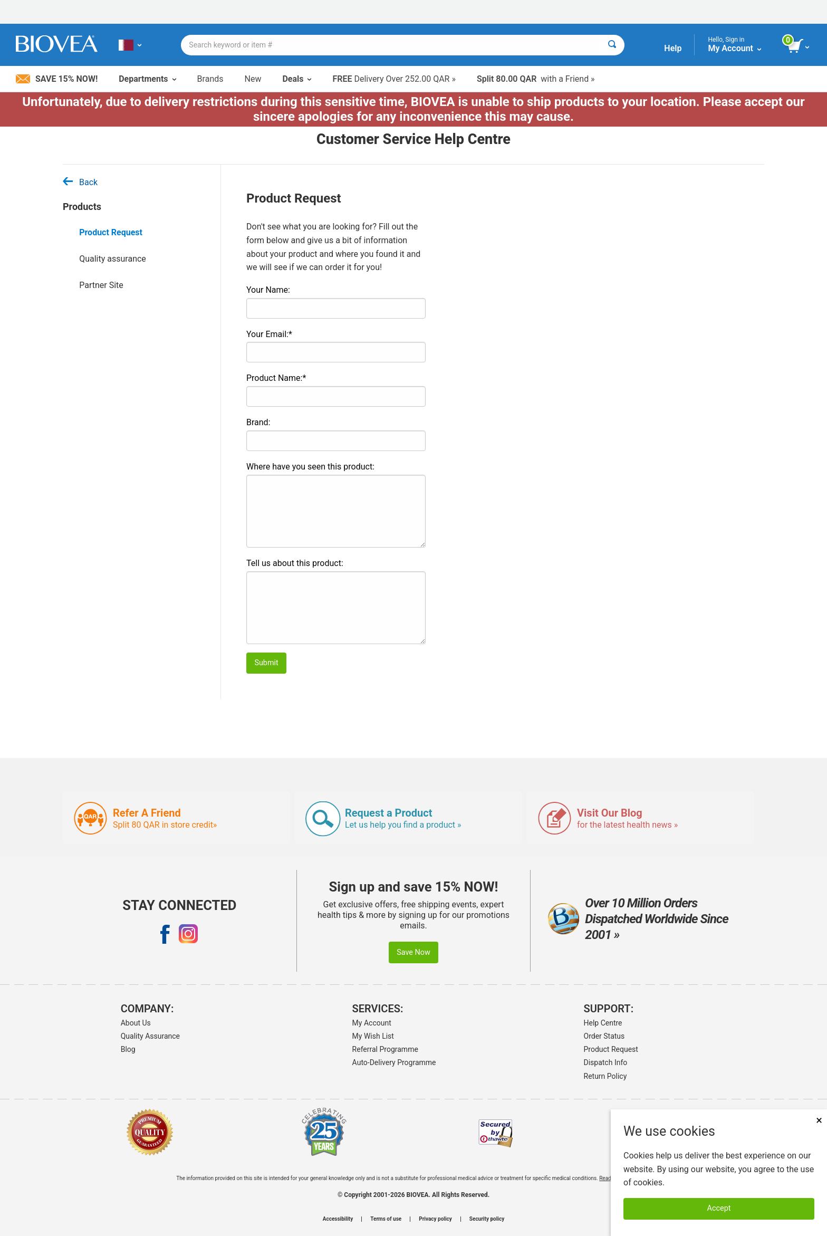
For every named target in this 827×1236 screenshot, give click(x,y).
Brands (210, 79)
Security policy (486, 1219)
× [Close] (819, 1120)
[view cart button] (799, 46)
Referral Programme (385, 1049)
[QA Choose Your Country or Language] (130, 45)
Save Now (413, 952)
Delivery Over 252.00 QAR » (393, 79)
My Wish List (373, 1036)
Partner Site (101, 285)
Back (80, 182)
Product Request (110, 232)
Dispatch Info (606, 1062)
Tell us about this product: (294, 563)
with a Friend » (536, 79)
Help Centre (603, 1023)
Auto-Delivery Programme (394, 1062)
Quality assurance (112, 259)
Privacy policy (435, 1219)
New (253, 79)
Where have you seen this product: (310, 467)
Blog (128, 1049)
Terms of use (385, 1219)
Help (672, 48)
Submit (266, 662)
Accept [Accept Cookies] (719, 1208)
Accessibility (338, 1219)
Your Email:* (269, 334)
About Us (136, 1023)
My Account (371, 1023)
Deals (296, 79)
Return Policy (605, 1076)
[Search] (612, 45)
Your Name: (268, 290)
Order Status (604, 1036)
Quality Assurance (150, 1036)
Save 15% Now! (57, 79)
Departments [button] (147, 79)
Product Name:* (276, 378)
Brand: (258, 422)
